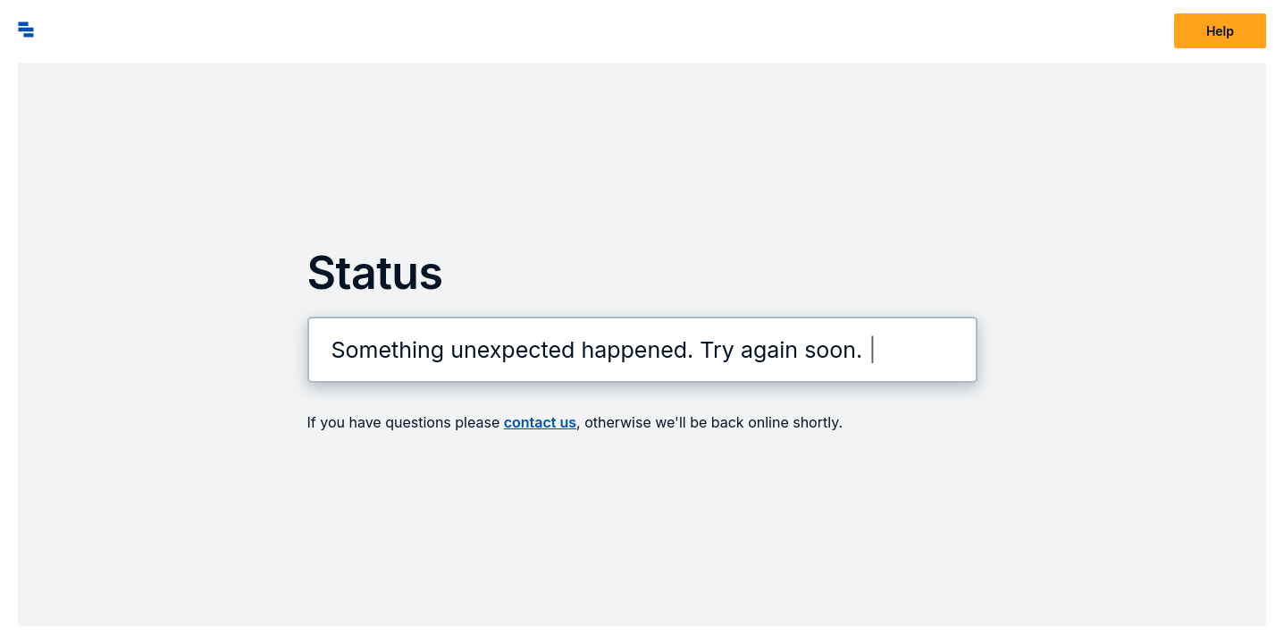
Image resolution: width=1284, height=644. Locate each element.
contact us (540, 422)
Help (1220, 30)
